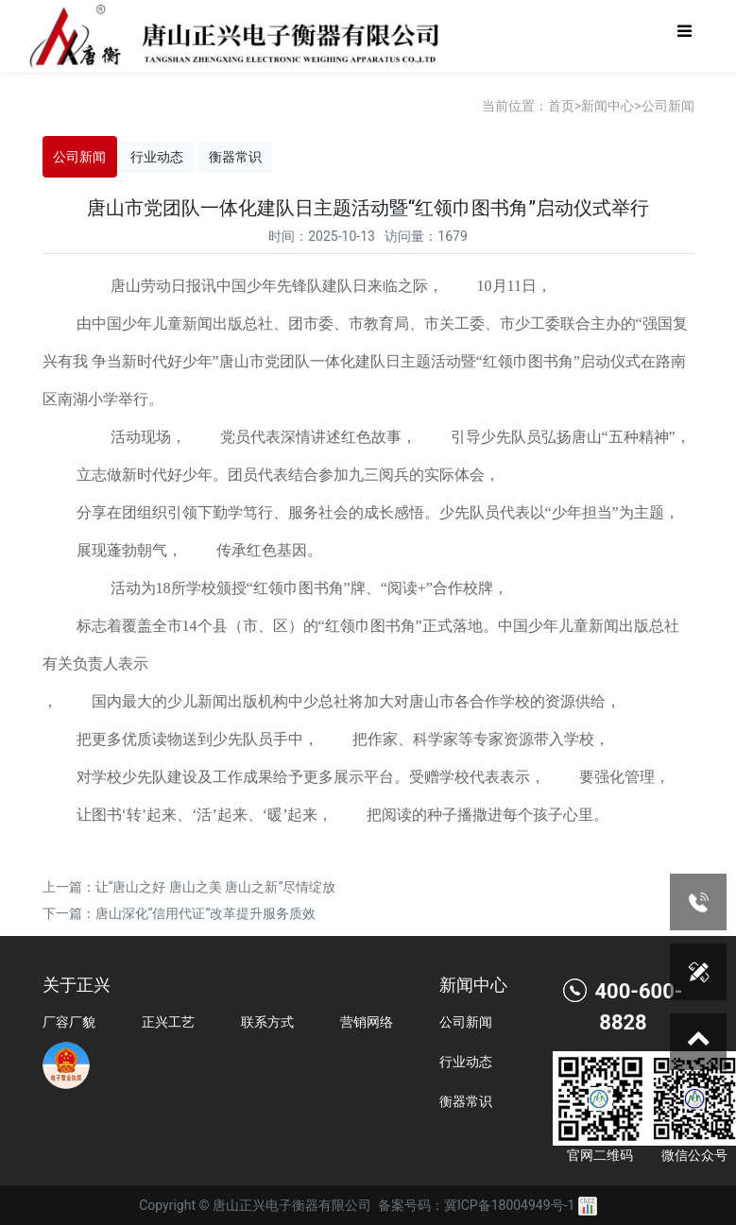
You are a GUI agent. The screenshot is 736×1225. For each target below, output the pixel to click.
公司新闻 (668, 105)
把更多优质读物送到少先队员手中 (190, 739)
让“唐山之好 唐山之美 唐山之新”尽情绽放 (215, 886)
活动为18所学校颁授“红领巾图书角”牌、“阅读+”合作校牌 (302, 588)
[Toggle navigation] (684, 36)
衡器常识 (235, 156)
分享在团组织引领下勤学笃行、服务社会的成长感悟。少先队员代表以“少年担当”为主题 (370, 512)
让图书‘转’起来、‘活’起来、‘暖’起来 (197, 815)
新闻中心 (607, 105)
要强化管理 (617, 777)
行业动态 (156, 156)
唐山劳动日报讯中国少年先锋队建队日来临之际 (269, 286)
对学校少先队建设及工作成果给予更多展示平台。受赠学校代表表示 (303, 777)
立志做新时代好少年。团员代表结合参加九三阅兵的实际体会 (281, 475)
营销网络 (366, 1021)
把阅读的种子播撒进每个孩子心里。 (487, 815)
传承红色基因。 (269, 550)
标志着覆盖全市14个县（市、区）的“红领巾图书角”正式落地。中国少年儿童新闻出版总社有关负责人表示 (361, 645)
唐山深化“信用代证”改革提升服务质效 (206, 913)
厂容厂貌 (69, 1021)
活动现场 (141, 437)
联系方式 (267, 1021)
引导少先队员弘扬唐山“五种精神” (563, 437)
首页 (561, 105)
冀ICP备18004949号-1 (509, 1205)
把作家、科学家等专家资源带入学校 (473, 739)
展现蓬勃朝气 (122, 550)
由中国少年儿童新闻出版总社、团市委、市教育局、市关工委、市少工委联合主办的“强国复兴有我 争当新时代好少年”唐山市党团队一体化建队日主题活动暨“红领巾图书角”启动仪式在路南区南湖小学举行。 (365, 361)
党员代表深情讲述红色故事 (311, 437)
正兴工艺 (168, 1021)
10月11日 (507, 286)
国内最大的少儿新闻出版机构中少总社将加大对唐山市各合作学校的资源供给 (349, 701)
